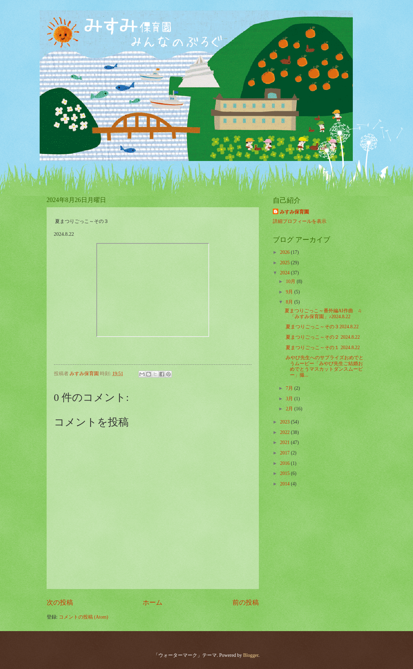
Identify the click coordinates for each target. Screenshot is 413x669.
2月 (290, 408)
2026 (285, 252)
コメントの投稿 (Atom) (83, 617)
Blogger (251, 655)
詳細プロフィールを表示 (299, 221)
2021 (285, 442)
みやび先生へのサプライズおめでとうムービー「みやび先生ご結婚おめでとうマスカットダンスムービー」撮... (324, 366)
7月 (290, 388)
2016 (285, 463)
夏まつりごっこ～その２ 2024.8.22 (322, 337)
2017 (285, 453)
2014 (285, 483)
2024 (285, 272)
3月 (290, 398)
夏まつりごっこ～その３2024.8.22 (322, 326)
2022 (285, 432)
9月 (290, 292)
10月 (291, 281)
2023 (285, 422)
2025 (285, 262)
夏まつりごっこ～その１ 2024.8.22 (322, 347)
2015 (285, 473)
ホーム (152, 602)
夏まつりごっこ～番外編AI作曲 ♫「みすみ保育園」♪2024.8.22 (323, 313)
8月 (290, 302)
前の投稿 (245, 602)
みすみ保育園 (294, 212)
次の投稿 (60, 602)
